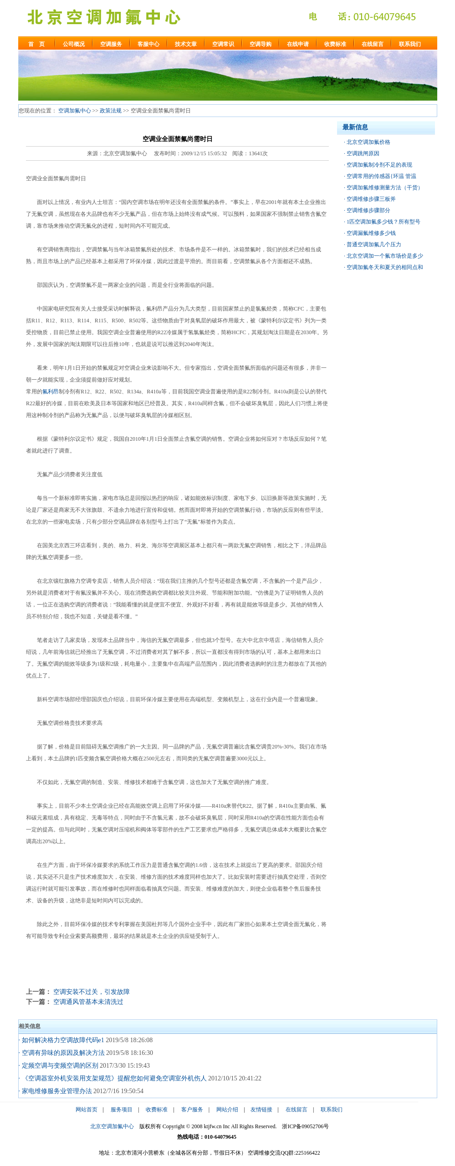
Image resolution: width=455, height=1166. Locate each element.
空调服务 (111, 44)
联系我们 (410, 44)
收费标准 (335, 44)
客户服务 (192, 1109)
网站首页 (86, 1109)
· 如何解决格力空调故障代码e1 (61, 1040)
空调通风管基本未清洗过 (88, 1001)
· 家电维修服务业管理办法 (55, 1091)
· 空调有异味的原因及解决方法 (62, 1052)
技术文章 (186, 44)
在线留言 (372, 44)
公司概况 (74, 44)
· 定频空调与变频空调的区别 (58, 1065)
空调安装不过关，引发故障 (91, 991)
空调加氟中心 (74, 110)
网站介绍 (227, 1109)
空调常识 (223, 44)
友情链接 (261, 1109)
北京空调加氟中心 (112, 1126)
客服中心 (148, 44)
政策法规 (111, 110)
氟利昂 (50, 391)
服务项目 (122, 1109)
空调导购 (260, 44)
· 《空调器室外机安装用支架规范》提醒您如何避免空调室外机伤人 (113, 1078)
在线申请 (298, 44)
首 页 (36, 44)
